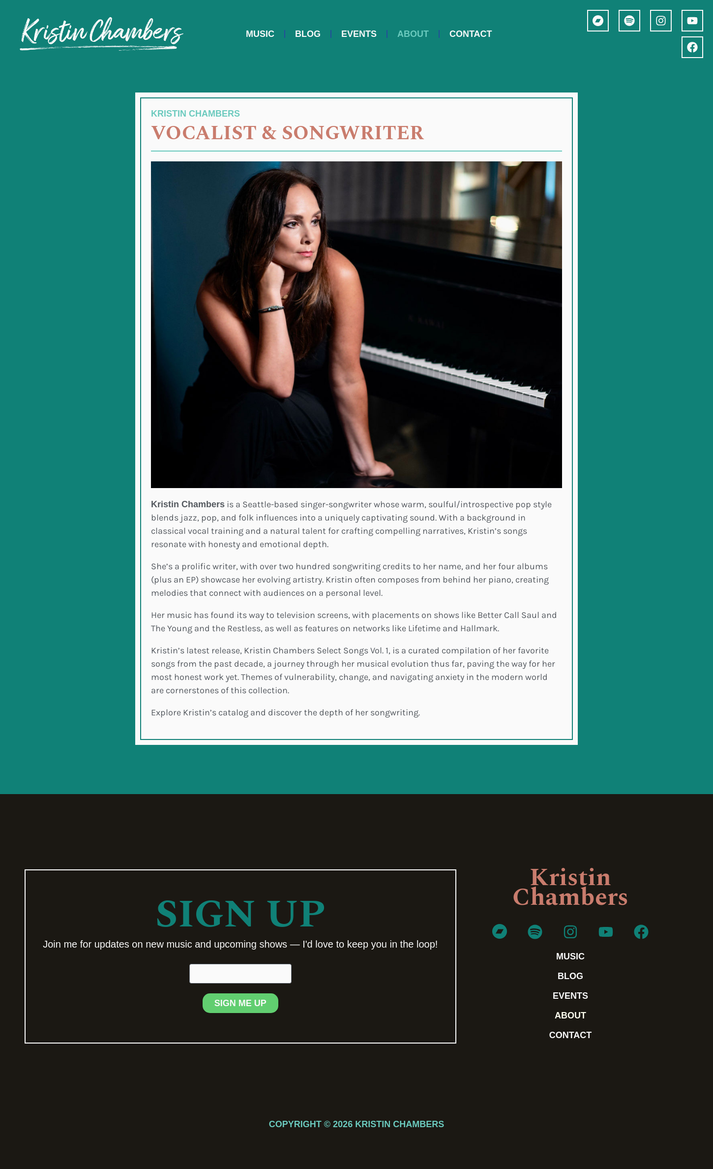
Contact (470, 34)
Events (359, 34)
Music (260, 34)
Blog (308, 34)
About (413, 34)
